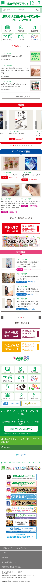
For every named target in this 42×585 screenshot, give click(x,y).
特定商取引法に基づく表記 (11, 567)
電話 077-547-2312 (21, 429)
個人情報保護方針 (8, 562)
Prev (6, 125)
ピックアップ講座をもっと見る (24, 218)
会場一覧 (11, 462)
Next (36, 125)
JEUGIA (4, 553)
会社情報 (5, 557)
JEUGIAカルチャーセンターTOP (13, 548)
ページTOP (22, 455)
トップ (4, 462)
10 (31, 145)
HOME (5, 447)
